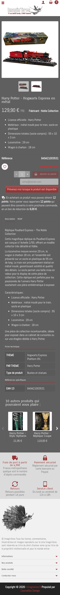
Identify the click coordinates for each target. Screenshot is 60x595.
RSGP (20, 219)
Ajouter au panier (45, 174)
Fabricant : (34, 111)
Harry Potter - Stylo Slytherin (17, 435)
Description (10, 219)
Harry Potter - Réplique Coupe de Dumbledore (42, 436)
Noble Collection (49, 111)
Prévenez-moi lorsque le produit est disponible (31, 189)
